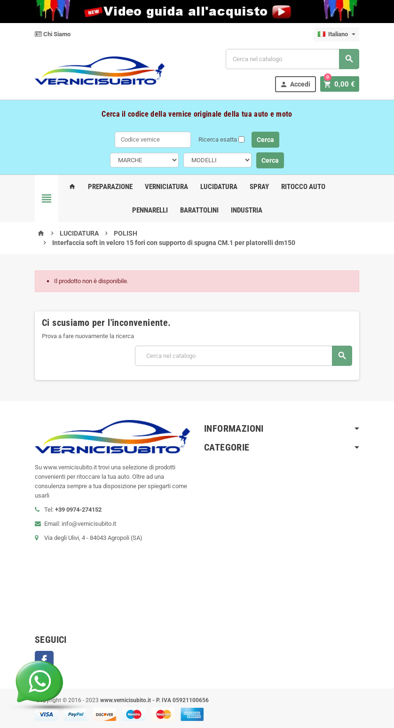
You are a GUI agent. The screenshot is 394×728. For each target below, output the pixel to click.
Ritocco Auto (303, 186)
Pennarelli (150, 210)
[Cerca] (292, 59)
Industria (246, 210)
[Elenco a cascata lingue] (336, 34)
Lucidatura (218, 186)
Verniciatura (166, 186)
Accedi (298, 84)
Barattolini (199, 210)
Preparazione (110, 186)
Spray (259, 186)
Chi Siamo (53, 34)
